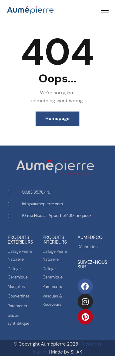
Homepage (57, 119)
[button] (105, 10)
